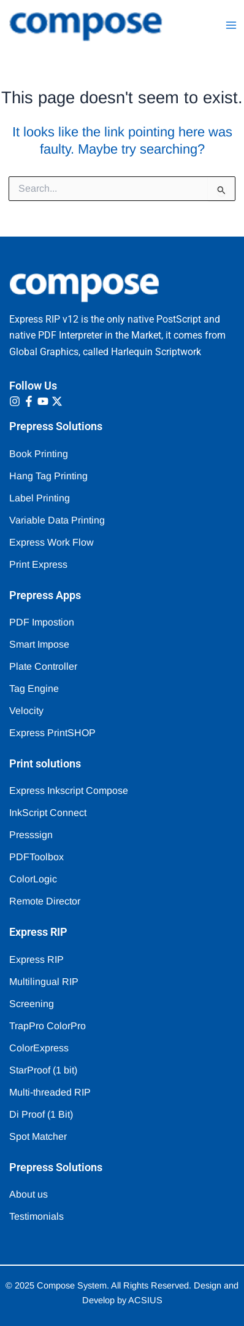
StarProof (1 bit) (43, 1070)
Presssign (31, 835)
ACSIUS (145, 1300)
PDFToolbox (36, 857)
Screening (31, 1003)
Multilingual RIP (43, 981)
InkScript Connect (47, 812)
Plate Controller (43, 666)
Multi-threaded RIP (50, 1092)
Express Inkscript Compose (68, 790)
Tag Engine (34, 688)
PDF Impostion (41, 622)
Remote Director (44, 901)
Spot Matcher (38, 1136)
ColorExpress (39, 1048)
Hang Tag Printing (48, 476)
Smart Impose (39, 644)
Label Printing (39, 498)
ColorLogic (33, 879)
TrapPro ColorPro (47, 1026)
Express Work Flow (51, 542)
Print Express (38, 564)
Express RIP (36, 959)
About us (28, 1194)
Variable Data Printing (57, 520)
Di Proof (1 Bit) (41, 1114)
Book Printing (38, 454)
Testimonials (36, 1216)
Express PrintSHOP (52, 733)
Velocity (26, 710)
